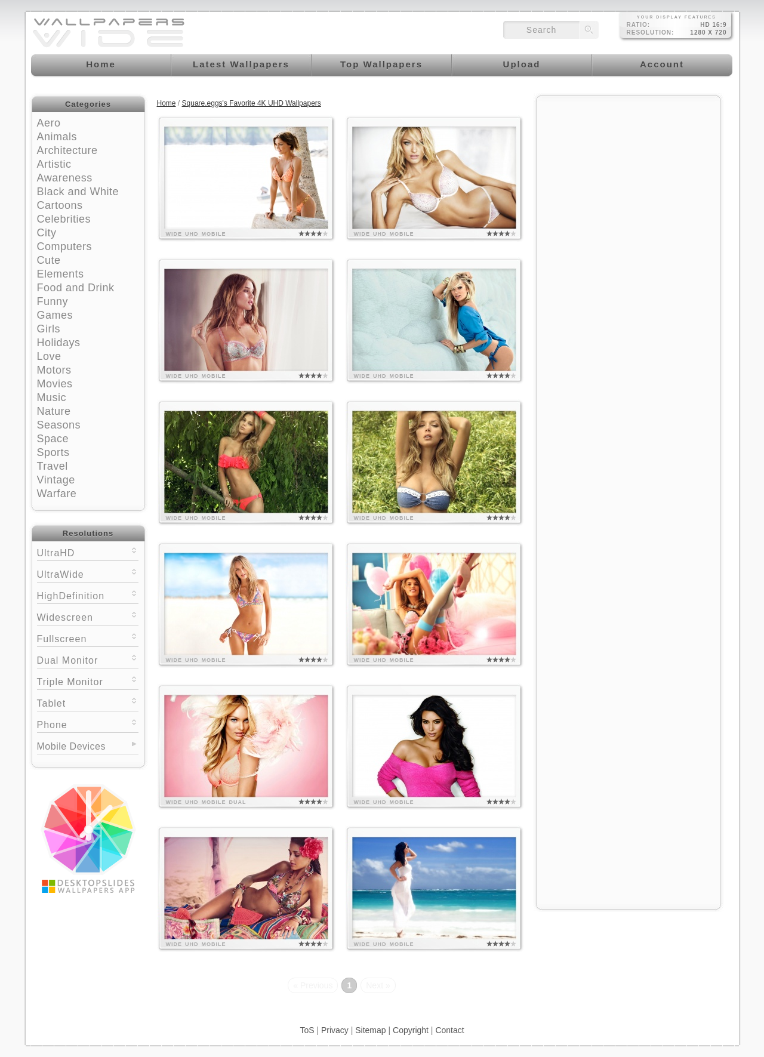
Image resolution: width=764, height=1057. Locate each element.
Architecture (67, 150)
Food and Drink (76, 288)
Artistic (54, 164)
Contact (449, 1030)
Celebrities (64, 219)
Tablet (87, 702)
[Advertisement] (628, 177)
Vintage (56, 480)
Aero (49, 123)
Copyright (411, 1030)
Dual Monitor (87, 659)
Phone (87, 723)
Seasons (59, 425)
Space (53, 439)
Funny (53, 301)
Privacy (335, 1030)
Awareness (65, 178)
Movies (55, 384)
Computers (65, 246)
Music (52, 397)
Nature (54, 411)
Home (166, 103)
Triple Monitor (87, 680)
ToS (307, 1030)
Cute (49, 260)
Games (55, 315)
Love (49, 356)
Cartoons (60, 205)
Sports (53, 452)
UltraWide (87, 573)
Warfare (57, 494)
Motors (54, 370)
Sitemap (370, 1030)
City (47, 233)
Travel (52, 466)
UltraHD (87, 552)
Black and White (78, 192)
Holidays (59, 343)
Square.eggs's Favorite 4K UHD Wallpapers (251, 103)
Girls (49, 329)
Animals (57, 137)
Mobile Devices (71, 746)
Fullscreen (87, 637)
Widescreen (87, 616)
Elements (60, 274)
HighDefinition (87, 594)
